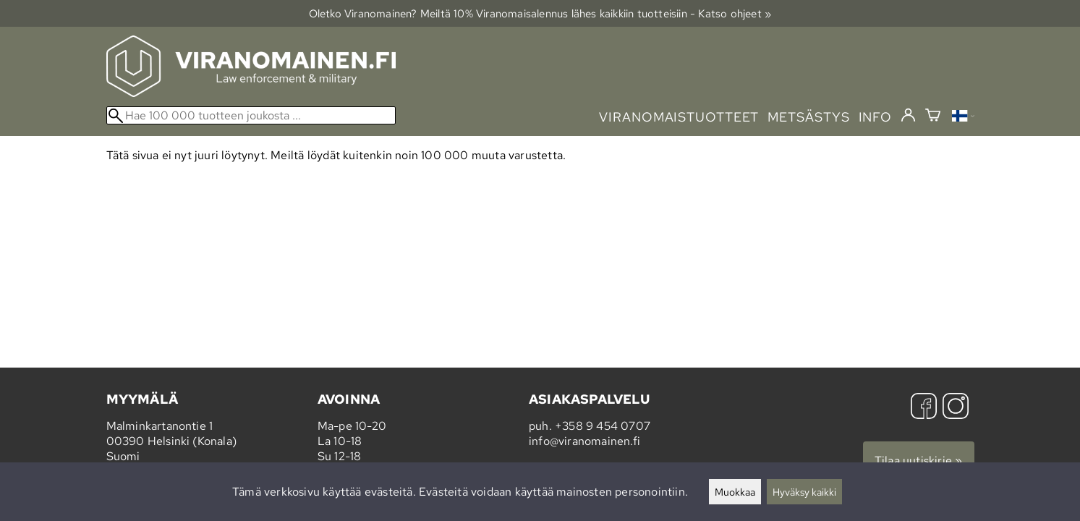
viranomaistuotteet (679, 117)
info (876, 117)
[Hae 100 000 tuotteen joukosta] (251, 115)
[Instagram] (956, 408)
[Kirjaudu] (908, 115)
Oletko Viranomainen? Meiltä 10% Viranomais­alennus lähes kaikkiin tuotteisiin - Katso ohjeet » (540, 13)
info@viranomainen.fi (584, 441)
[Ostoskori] (932, 117)
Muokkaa (735, 492)
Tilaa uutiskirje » (919, 460)
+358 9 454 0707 (602, 425)
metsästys (808, 117)
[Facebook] (924, 408)
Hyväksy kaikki (804, 492)
